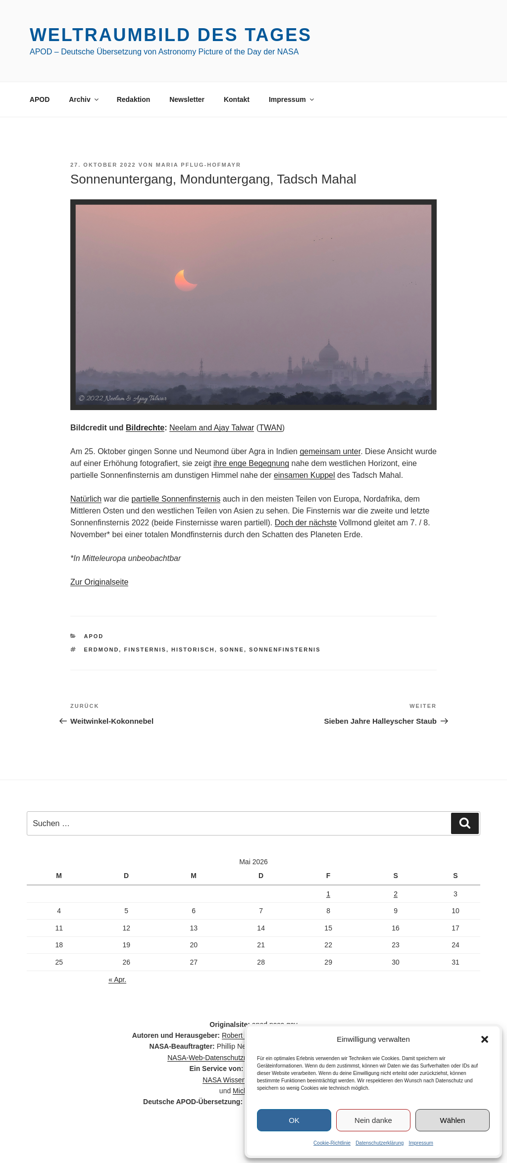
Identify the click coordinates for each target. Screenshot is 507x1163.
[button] (485, 1039)
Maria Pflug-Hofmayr (198, 165)
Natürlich (85, 499)
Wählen (452, 1120)
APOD (40, 99)
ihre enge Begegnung (251, 463)
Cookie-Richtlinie (332, 1143)
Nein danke (373, 1120)
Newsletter (186, 99)
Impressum (420, 1143)
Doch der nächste (306, 522)
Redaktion (134, 99)
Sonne (232, 649)
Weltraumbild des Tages (171, 35)
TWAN (270, 427)
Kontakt (237, 99)
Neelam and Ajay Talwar (211, 427)
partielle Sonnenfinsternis (176, 499)
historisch (193, 649)
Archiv (84, 99)
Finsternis (145, 649)
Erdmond (101, 649)
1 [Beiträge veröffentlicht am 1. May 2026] (328, 894)
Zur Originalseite (99, 582)
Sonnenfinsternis (284, 649)
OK (294, 1120)
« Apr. (117, 979)
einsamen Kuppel (304, 475)
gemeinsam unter (330, 451)
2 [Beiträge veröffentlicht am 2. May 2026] (396, 894)
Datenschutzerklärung (379, 1143)
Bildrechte (145, 427)
